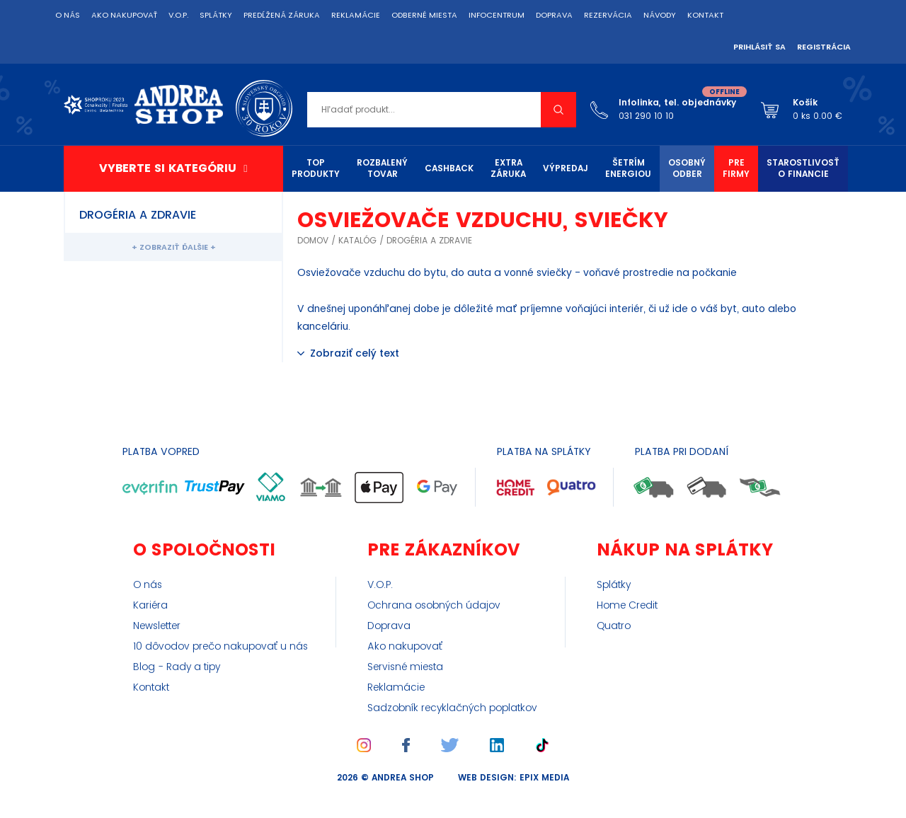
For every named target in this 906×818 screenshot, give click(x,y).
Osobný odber (687, 168)
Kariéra (150, 606)
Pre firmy (736, 168)
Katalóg (357, 241)
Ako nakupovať (124, 15)
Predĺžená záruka (281, 15)
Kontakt (705, 15)
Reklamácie (355, 15)
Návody (659, 15)
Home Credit (627, 606)
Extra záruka (508, 168)
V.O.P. (178, 15)
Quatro (614, 626)
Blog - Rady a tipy (176, 667)
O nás (67, 15)
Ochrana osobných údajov (433, 606)
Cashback (449, 168)
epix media (544, 778)
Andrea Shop (403, 778)
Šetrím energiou (628, 168)
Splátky (216, 15)
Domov (312, 241)
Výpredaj (565, 168)
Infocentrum (496, 15)
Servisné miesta (405, 667)
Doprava (554, 15)
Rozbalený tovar (382, 168)
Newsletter (156, 626)
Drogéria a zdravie (429, 241)
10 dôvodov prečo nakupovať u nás (220, 647)
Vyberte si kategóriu (167, 168)
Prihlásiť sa (759, 47)
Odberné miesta (424, 15)
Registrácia (824, 47)
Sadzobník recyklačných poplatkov (452, 708)
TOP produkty (316, 168)
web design (486, 778)
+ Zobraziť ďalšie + (174, 247)
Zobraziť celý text (354, 353)
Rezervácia (608, 15)
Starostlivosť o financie (803, 168)
